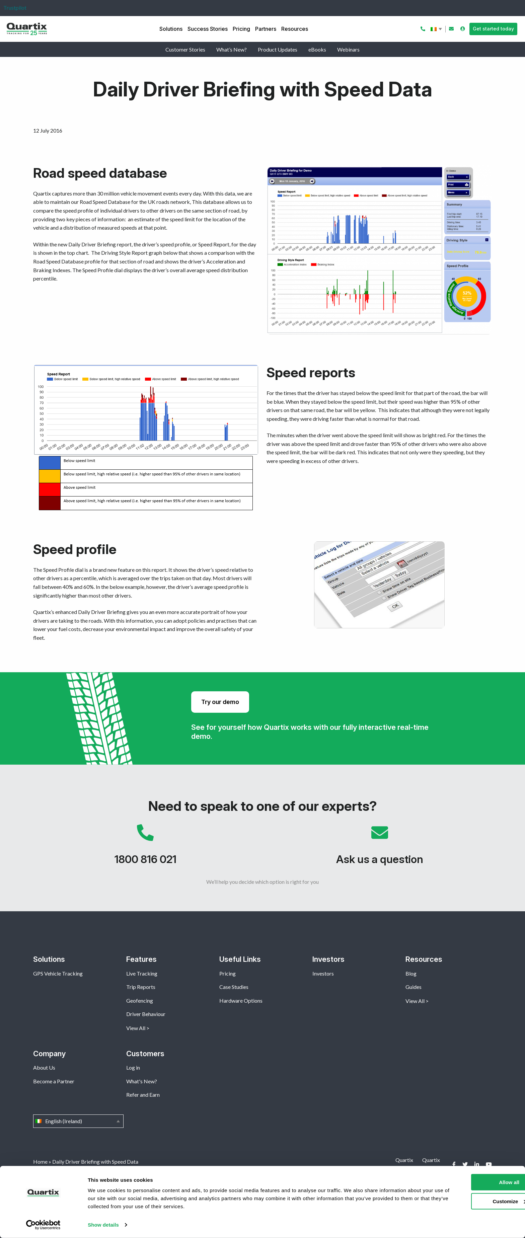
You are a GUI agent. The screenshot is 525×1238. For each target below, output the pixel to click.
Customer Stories (185, 49)
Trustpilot (14, 7)
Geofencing (139, 1000)
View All (135, 1028)
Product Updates (277, 49)
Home (40, 1161)
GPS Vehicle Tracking (58, 973)
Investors (323, 973)
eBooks (317, 49)
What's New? (141, 1081)
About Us (44, 1067)
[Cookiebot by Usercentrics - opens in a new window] (43, 1225)
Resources (294, 28)
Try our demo (220, 701)
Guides (413, 987)
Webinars (348, 49)
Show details (103, 1225)
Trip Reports (140, 987)
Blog (411, 973)
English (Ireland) (437, 29)
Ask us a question (379, 848)
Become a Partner (53, 1081)
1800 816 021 (145, 848)
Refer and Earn (143, 1094)
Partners (265, 28)
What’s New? (231, 49)
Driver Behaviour (145, 1014)
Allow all (469, 1182)
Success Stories (208, 28)
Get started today (493, 28)
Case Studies (233, 987)
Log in (133, 1067)
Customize (469, 1201)
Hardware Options (240, 1000)
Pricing (241, 28)
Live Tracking (141, 973)
